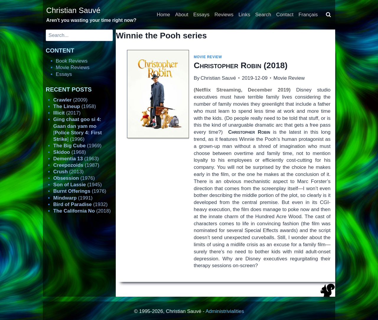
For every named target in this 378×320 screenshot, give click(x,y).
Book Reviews (72, 61)
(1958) (74, 106)
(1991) (72, 198)
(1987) (76, 165)
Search (263, 14)
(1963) (76, 158)
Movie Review (208, 57)
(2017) (67, 113)
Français (308, 14)
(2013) (68, 171)
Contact (285, 14)
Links (244, 14)
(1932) (80, 204)
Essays (201, 14)
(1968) (69, 152)
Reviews (223, 14)
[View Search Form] (328, 14)
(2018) (241, 65)
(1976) (74, 178)
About (181, 14)
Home (163, 14)
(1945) (77, 184)
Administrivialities (225, 311)
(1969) (77, 145)
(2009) (70, 100)
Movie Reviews (72, 67)
